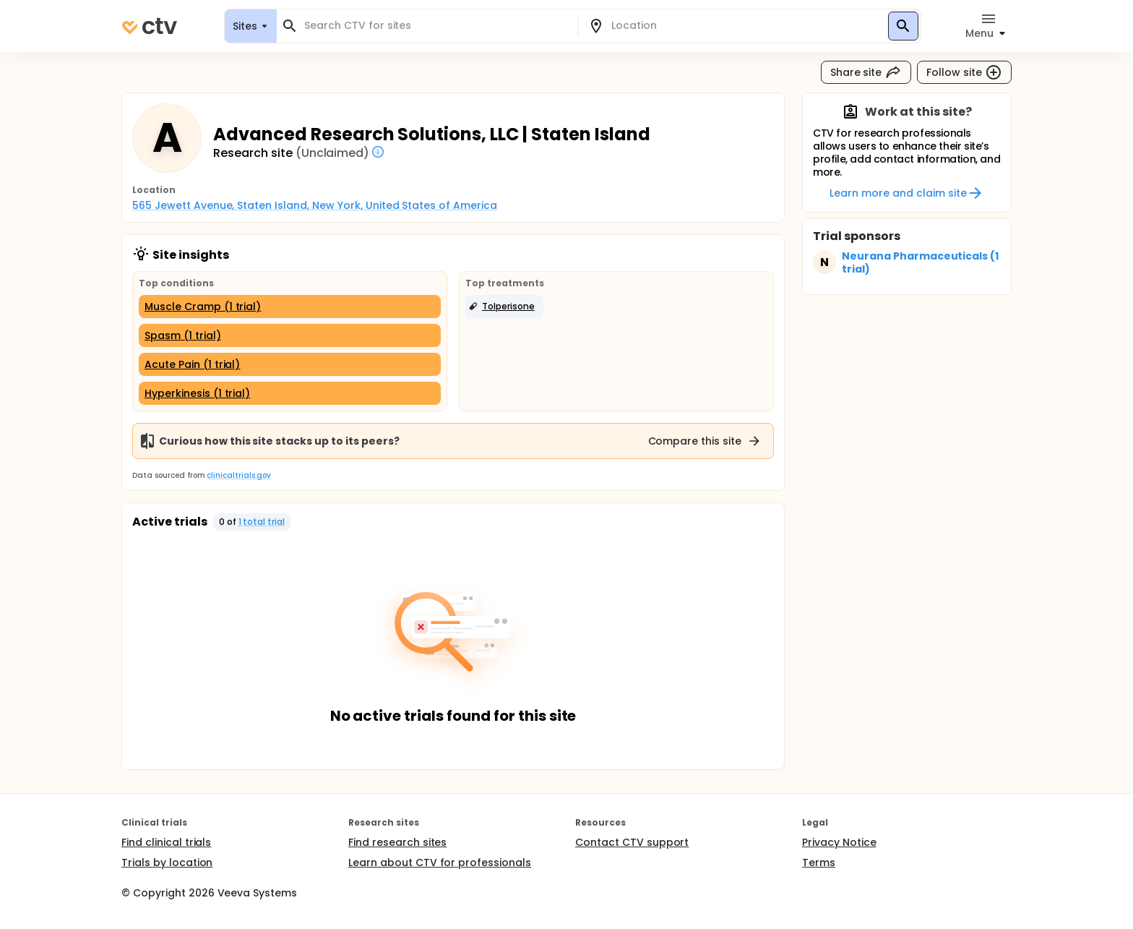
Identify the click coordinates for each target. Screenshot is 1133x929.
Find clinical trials (166, 842)
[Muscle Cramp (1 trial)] (290, 306)
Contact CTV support (632, 842)
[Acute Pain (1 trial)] (290, 364)
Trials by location (166, 862)
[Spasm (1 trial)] (290, 335)
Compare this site (705, 441)
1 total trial (261, 521)
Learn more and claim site (906, 193)
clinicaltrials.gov (238, 475)
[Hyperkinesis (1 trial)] (290, 393)
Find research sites (397, 842)
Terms (818, 862)
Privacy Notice (839, 842)
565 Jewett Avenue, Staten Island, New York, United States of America (314, 205)
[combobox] (435, 25)
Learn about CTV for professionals (439, 862)
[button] (504, 306)
